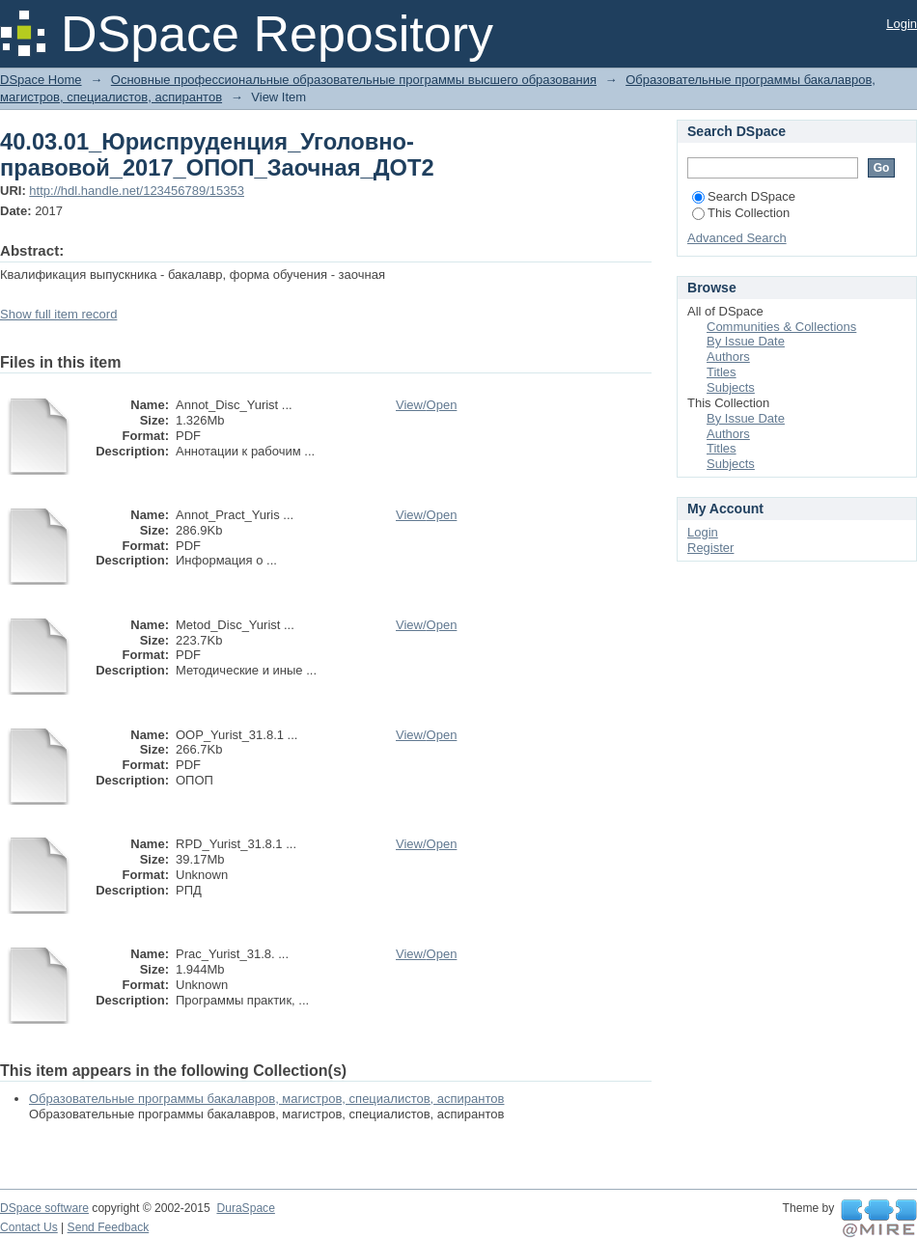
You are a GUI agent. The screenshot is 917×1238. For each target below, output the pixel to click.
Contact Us (29, 1227)
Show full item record (58, 314)
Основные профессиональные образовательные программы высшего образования (354, 79)
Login (901, 23)
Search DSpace (743, 196)
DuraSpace (245, 1208)
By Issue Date (746, 341)
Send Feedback (109, 1227)
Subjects (731, 387)
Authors (728, 356)
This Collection (741, 213)
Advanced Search (737, 238)
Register (710, 547)
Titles (721, 372)
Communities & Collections (781, 326)
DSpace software (44, 1208)
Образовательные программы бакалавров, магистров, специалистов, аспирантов (266, 1098)
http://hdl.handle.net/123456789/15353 (136, 190)
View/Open (426, 405)
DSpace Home (41, 79)
